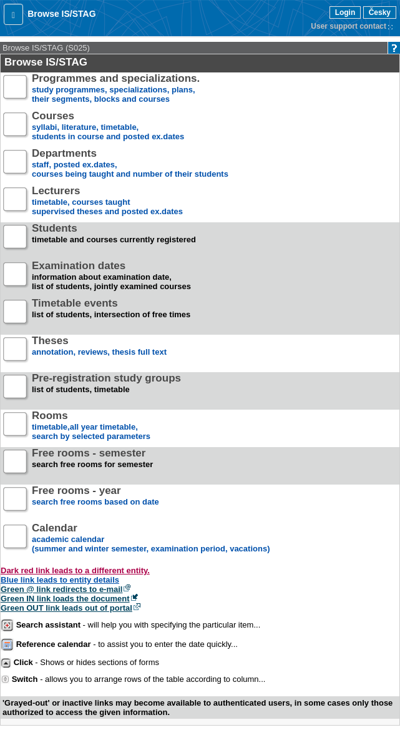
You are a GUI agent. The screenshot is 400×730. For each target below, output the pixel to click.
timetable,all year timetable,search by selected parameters (91, 426)
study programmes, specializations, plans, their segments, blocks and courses (116, 89)
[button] (13, 14)
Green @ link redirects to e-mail (61, 589)
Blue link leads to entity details (60, 579)
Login (345, 12)
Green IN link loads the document (65, 598)
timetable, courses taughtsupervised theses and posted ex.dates (107, 201)
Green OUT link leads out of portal (66, 608)
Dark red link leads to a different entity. (75, 570)
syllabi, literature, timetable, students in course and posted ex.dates (108, 126)
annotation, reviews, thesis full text (99, 351)
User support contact (348, 26)
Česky (380, 12)
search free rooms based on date (95, 501)
